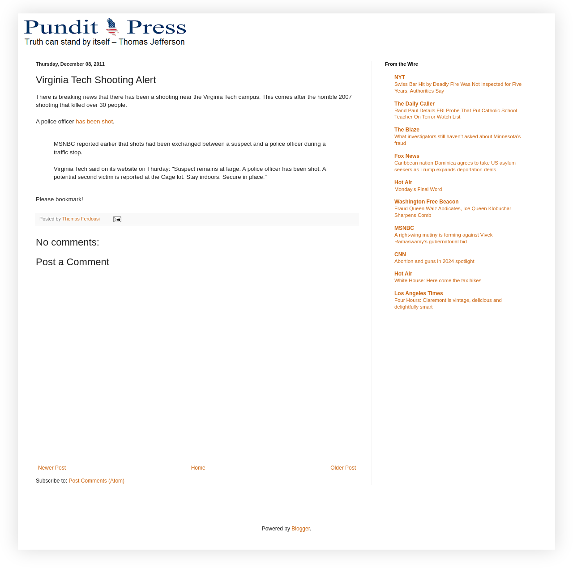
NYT (399, 77)
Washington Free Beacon (426, 202)
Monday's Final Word (418, 189)
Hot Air (403, 182)
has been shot (94, 121)
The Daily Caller (414, 104)
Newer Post (52, 468)
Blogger (300, 529)
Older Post (343, 468)
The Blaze (406, 130)
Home (198, 468)
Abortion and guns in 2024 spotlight (434, 261)
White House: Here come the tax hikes (437, 280)
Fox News (406, 156)
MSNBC (404, 228)
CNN (400, 254)
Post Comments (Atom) (96, 481)
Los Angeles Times (418, 293)
